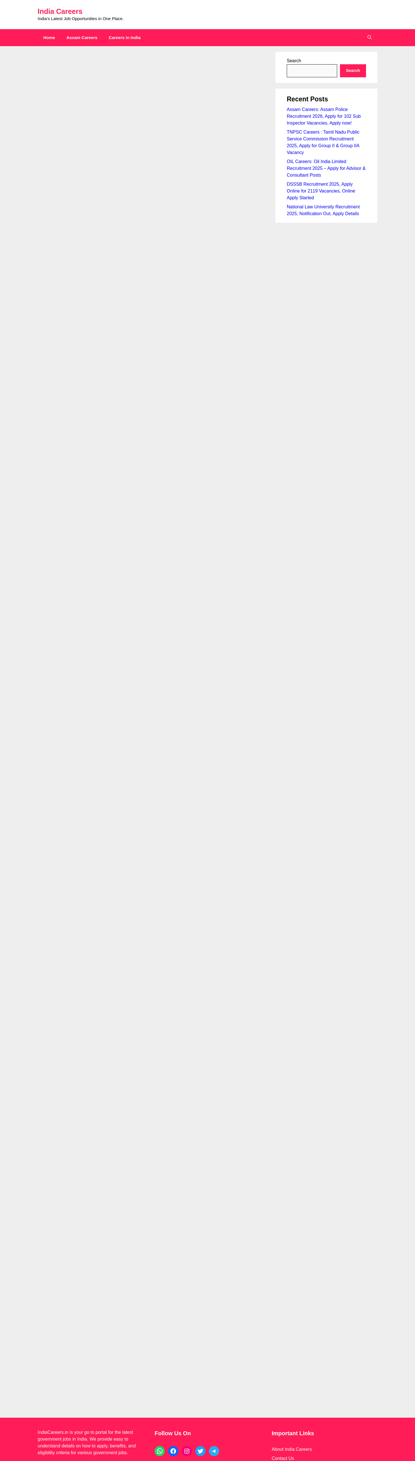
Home (49, 37)
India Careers (60, 11)
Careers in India (125, 37)
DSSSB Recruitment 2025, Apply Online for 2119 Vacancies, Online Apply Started (321, 191)
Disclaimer (282, 1144)
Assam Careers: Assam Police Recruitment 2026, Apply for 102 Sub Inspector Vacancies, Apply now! (324, 116)
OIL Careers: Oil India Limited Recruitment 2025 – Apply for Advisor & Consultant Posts (326, 168)
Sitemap (280, 1162)
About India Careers (292, 1126)
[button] (369, 37)
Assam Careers (82, 37)
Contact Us (283, 1135)
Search (294, 60)
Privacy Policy (286, 1153)
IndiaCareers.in (53, 1109)
